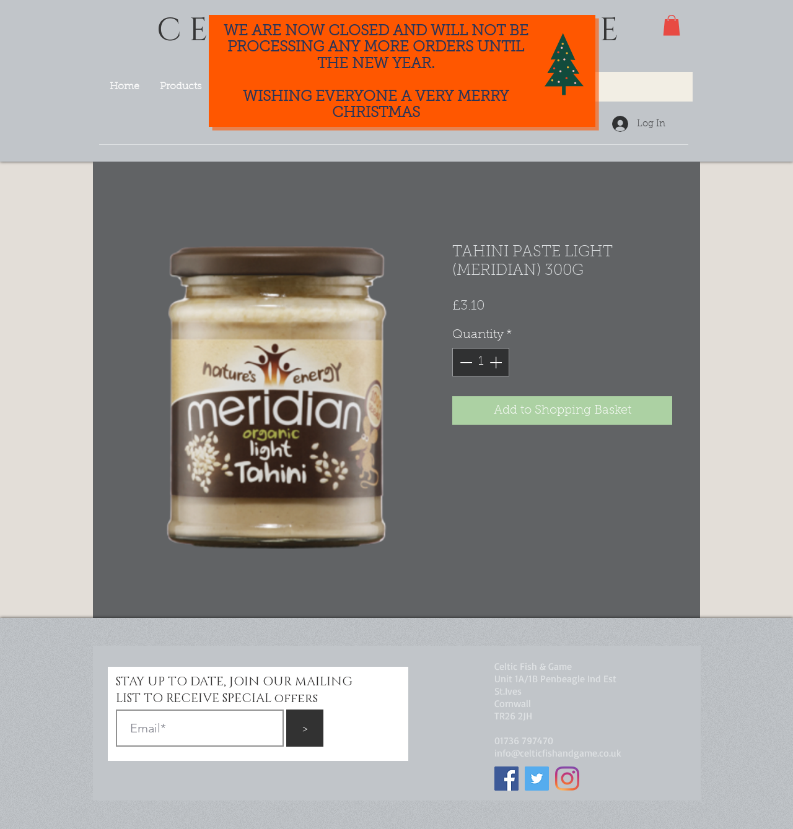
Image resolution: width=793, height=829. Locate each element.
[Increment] (496, 362)
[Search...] (611, 87)
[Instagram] (567, 778)
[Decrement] (464, 362)
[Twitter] (537, 778)
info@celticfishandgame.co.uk (557, 753)
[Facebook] (506, 778)
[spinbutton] (480, 362)
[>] (304, 728)
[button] (671, 25)
